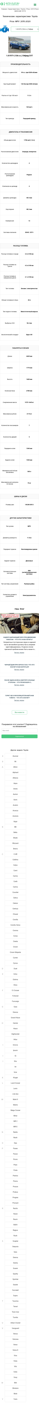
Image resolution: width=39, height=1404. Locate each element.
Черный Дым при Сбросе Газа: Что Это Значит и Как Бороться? (19, 665)
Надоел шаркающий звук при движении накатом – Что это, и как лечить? (19, 638)
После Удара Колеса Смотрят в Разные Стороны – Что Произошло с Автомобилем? (19, 681)
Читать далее (19, 653)
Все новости (19, 712)
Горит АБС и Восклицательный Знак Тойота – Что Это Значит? (19, 696)
